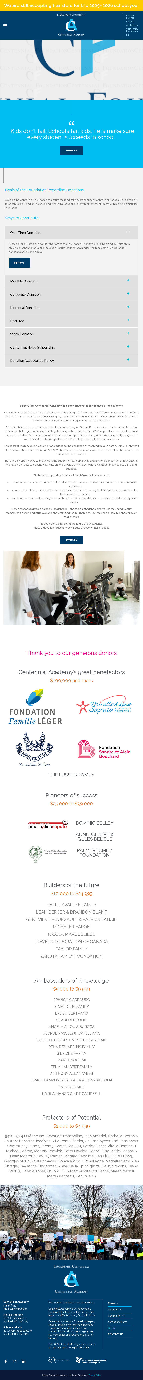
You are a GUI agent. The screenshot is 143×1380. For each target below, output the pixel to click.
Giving (111, 1328)
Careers (130, 21)
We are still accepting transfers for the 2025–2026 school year (71, 5)
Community (116, 1315)
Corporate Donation (25, 294)
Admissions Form (117, 1322)
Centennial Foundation (132, 30)
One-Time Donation (25, 233)
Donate (19, 263)
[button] (71, 232)
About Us (115, 1309)
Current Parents (130, 16)
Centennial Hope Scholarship (32, 347)
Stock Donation (22, 334)
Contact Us (132, 25)
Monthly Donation (23, 281)
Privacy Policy (95, 1375)
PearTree (17, 321)
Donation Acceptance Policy (32, 361)
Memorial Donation (24, 308)
